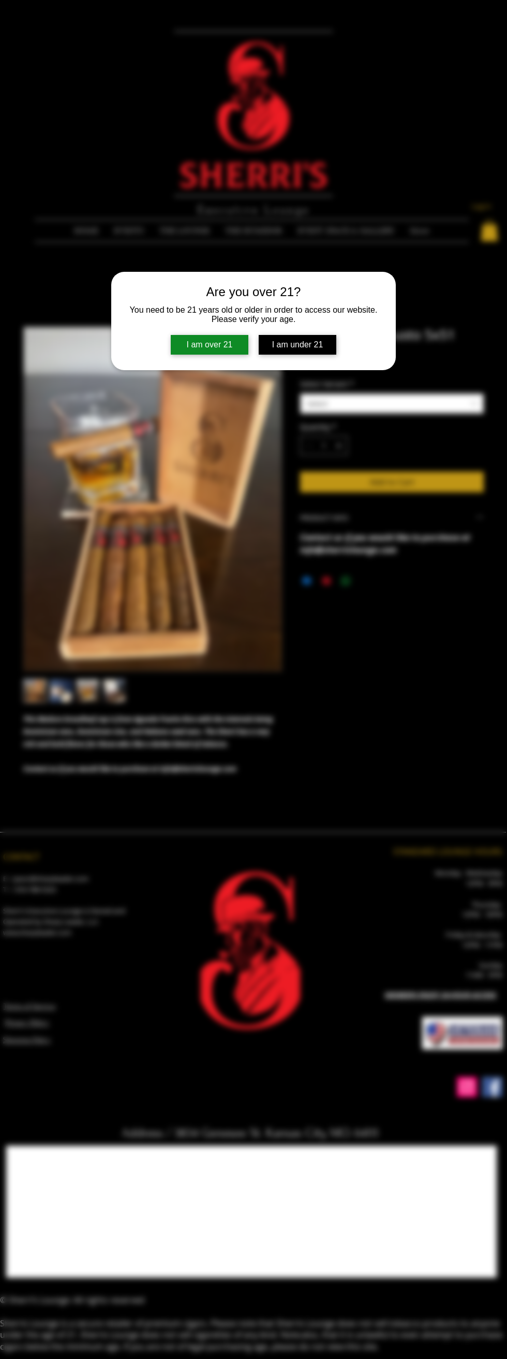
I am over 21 (210, 344)
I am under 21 (297, 344)
